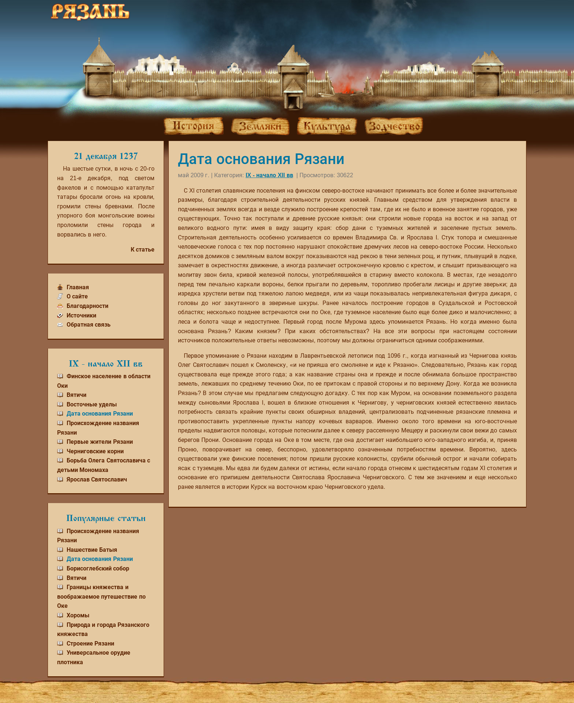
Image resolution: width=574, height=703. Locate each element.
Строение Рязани (90, 643)
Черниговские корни (95, 451)
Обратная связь (89, 324)
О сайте (77, 296)
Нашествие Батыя (92, 550)
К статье (142, 249)
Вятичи (76, 395)
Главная (78, 287)
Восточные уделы (92, 404)
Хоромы (78, 615)
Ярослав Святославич (97, 479)
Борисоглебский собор (98, 568)
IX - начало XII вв (269, 175)
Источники (81, 315)
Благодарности (87, 306)
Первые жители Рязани (100, 442)
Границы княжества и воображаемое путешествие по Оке (101, 596)
